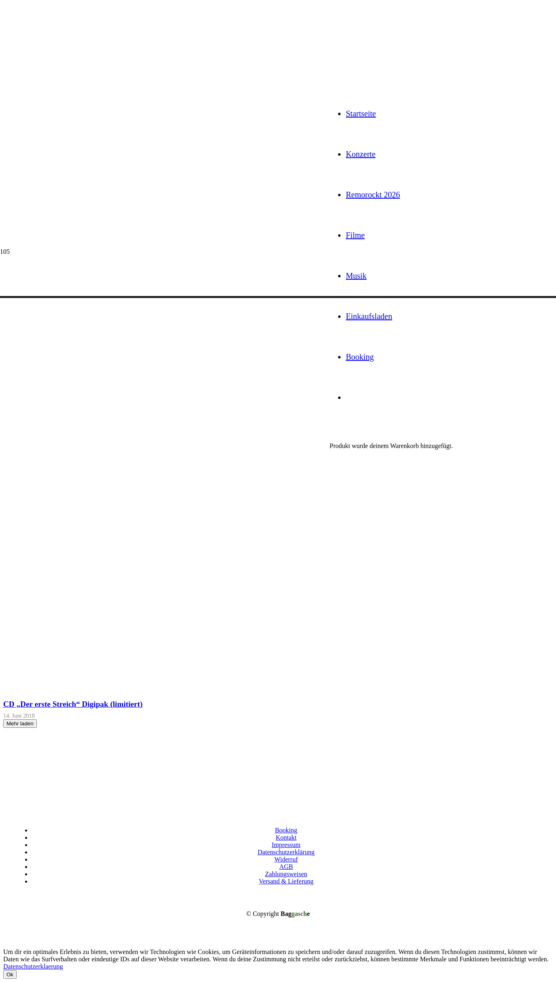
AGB (286, 866)
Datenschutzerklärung (286, 852)
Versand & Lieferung (286, 881)
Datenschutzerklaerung (33, 966)
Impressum (286, 844)
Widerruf (286, 859)
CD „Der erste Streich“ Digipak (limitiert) (73, 704)
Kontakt (286, 837)
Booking (286, 830)
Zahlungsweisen (286, 874)
